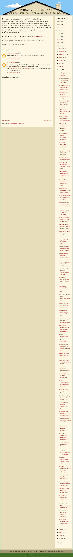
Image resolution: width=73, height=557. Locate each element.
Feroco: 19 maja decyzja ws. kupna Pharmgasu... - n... (64, 391)
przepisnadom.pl (39, 36)
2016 (59, 30)
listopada (61, 51)
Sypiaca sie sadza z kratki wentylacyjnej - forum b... (65, 420)
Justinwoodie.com (40, 555)
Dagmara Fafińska (12, 62)
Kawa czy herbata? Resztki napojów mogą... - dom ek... (64, 248)
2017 (59, 27)
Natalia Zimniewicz (12, 53)
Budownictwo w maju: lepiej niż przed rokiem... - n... (64, 87)
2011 (59, 46)
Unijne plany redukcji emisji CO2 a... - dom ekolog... (64, 152)
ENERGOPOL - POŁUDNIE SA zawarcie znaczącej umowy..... (63, 126)
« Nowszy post (6, 120)
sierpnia (61, 60)
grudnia (61, 48)
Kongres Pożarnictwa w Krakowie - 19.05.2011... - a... (64, 263)
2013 (59, 39)
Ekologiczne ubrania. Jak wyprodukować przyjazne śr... (64, 505)
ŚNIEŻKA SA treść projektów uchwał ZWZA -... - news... (64, 226)
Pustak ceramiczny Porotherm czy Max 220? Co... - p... (65, 362)
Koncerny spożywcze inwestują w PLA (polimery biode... (64, 219)
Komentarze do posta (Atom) (17, 123)
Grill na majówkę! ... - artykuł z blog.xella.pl (64, 476)
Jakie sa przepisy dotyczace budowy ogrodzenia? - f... (64, 483)
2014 (59, 36)
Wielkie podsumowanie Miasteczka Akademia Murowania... (63, 337)
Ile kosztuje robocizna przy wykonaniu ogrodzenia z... (64, 305)
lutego (61, 535)
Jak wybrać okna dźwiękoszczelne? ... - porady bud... (64, 452)
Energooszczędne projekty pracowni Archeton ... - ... (64, 73)
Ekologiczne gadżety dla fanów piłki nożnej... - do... (64, 397)
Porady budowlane (36, 10)
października (62, 54)
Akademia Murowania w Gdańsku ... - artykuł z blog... (64, 233)
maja (60, 70)
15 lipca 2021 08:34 (14, 72)
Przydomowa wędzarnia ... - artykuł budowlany (64, 368)
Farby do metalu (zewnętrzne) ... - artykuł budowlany (64, 118)
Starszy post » (48, 120)
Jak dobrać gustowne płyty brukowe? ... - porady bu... (64, 197)
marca (61, 532)
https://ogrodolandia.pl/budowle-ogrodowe (18, 68)
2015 (59, 33)
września (61, 57)
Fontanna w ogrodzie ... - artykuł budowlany (21, 19)
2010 (59, 543)
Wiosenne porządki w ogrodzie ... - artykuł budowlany (64, 320)
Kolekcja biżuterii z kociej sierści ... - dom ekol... (64, 355)
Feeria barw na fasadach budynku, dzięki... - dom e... (64, 190)
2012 (59, 43)
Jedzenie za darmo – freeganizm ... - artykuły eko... (64, 490)
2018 (59, 24)
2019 (59, 21)
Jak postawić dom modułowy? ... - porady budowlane (64, 413)
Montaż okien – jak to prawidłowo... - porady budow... (64, 102)
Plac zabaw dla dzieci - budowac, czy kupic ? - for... (64, 80)
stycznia (61, 538)
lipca (60, 63)
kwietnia (61, 529)
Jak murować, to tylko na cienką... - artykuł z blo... (64, 375)
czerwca (61, 66)
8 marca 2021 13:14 (14, 58)
